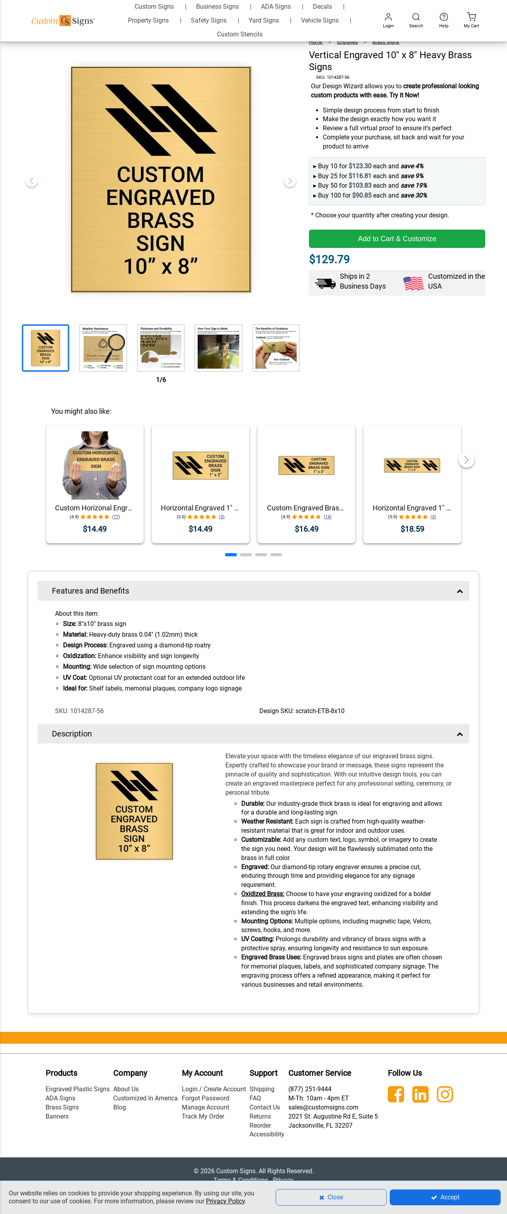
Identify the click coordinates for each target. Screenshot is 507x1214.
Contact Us (265, 1107)
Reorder (260, 1125)
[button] (231, 554)
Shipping (262, 1089)
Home (315, 42)
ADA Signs (60, 1098)
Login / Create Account (214, 1089)
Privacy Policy (225, 1201)
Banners (57, 1116)
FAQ (255, 1098)
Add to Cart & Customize (397, 239)
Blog (119, 1107)
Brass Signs (385, 42)
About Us (126, 1089)
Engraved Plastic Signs (78, 1089)
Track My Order (203, 1116)
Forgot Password (205, 1098)
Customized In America (145, 1098)
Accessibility (267, 1134)
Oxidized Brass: (262, 894)
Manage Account (205, 1107)
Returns (260, 1116)
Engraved (347, 42)
